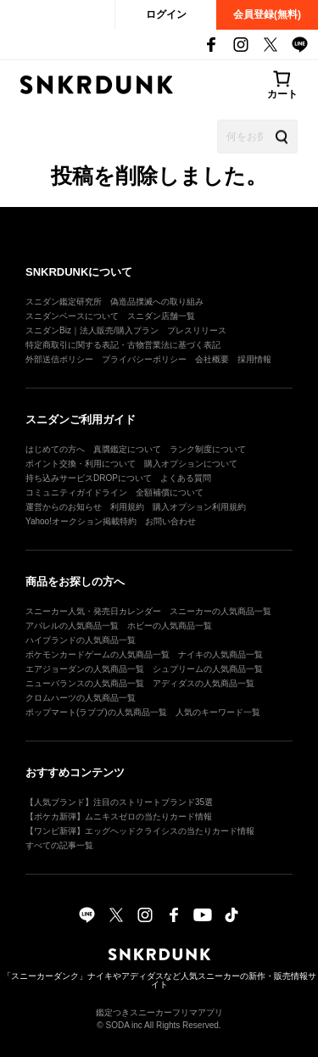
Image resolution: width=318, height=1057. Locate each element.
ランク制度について (208, 449)
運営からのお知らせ (63, 507)
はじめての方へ (55, 449)
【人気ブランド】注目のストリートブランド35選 (119, 802)
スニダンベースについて (72, 316)
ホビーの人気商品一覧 (169, 625)
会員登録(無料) (267, 14)
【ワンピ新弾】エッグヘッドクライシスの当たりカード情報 (139, 831)
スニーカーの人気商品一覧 (220, 611)
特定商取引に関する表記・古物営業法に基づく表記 (122, 345)
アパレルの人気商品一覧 (72, 625)
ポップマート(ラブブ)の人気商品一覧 (96, 712)
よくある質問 (185, 478)
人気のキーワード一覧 (218, 712)
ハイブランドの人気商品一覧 (80, 640)
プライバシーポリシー (144, 359)
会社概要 (212, 359)
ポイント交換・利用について (80, 463)
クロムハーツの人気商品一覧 (80, 697)
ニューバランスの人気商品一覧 (84, 683)
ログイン (166, 14)
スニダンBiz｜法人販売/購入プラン (92, 330)
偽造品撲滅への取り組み (157, 301)
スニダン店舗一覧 (161, 316)
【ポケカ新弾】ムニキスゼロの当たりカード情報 (118, 816)
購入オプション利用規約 (199, 507)
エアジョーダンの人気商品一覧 (84, 669)
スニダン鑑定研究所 (63, 301)
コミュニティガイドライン (76, 492)
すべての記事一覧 (59, 845)
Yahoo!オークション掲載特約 (81, 521)
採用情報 (254, 359)
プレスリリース (196, 330)
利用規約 (127, 507)
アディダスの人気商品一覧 (203, 683)
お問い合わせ (170, 521)
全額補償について (170, 492)
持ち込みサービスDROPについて (88, 478)
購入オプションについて (190, 463)
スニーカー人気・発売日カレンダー (93, 611)
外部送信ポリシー (59, 359)
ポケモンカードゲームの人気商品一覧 (97, 654)
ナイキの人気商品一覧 (220, 654)
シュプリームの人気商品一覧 (208, 669)
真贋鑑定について (127, 449)
